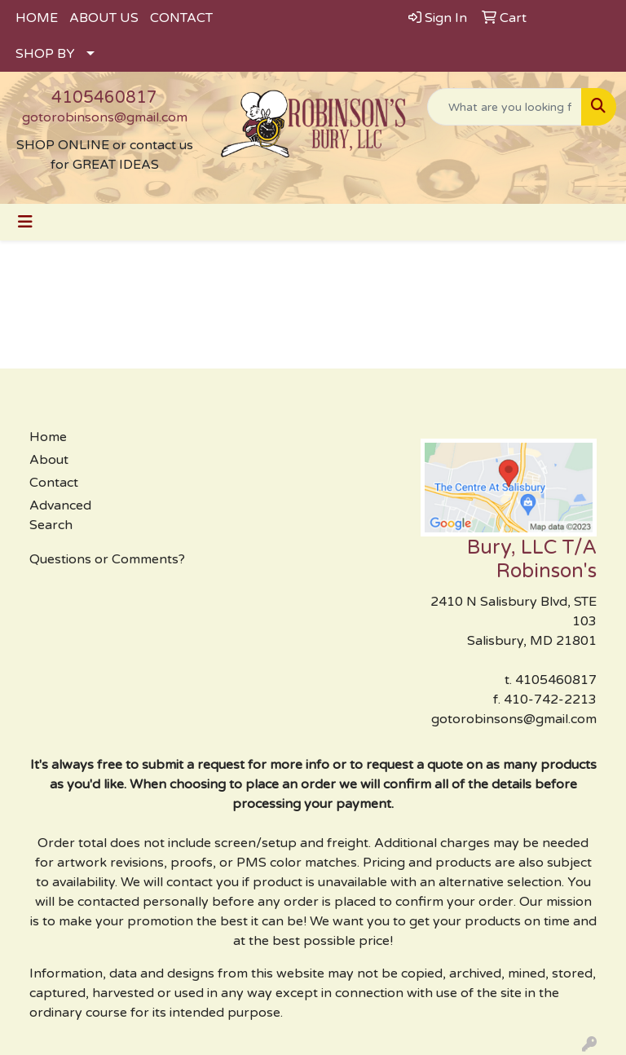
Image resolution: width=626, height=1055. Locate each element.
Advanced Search (60, 515)
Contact (53, 483)
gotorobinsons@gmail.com (104, 117)
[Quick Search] (504, 107)
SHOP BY (45, 54)
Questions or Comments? (107, 559)
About (48, 460)
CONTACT (181, 18)
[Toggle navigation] (25, 222)
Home (48, 437)
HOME (36, 18)
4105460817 (104, 98)
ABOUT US (104, 18)
